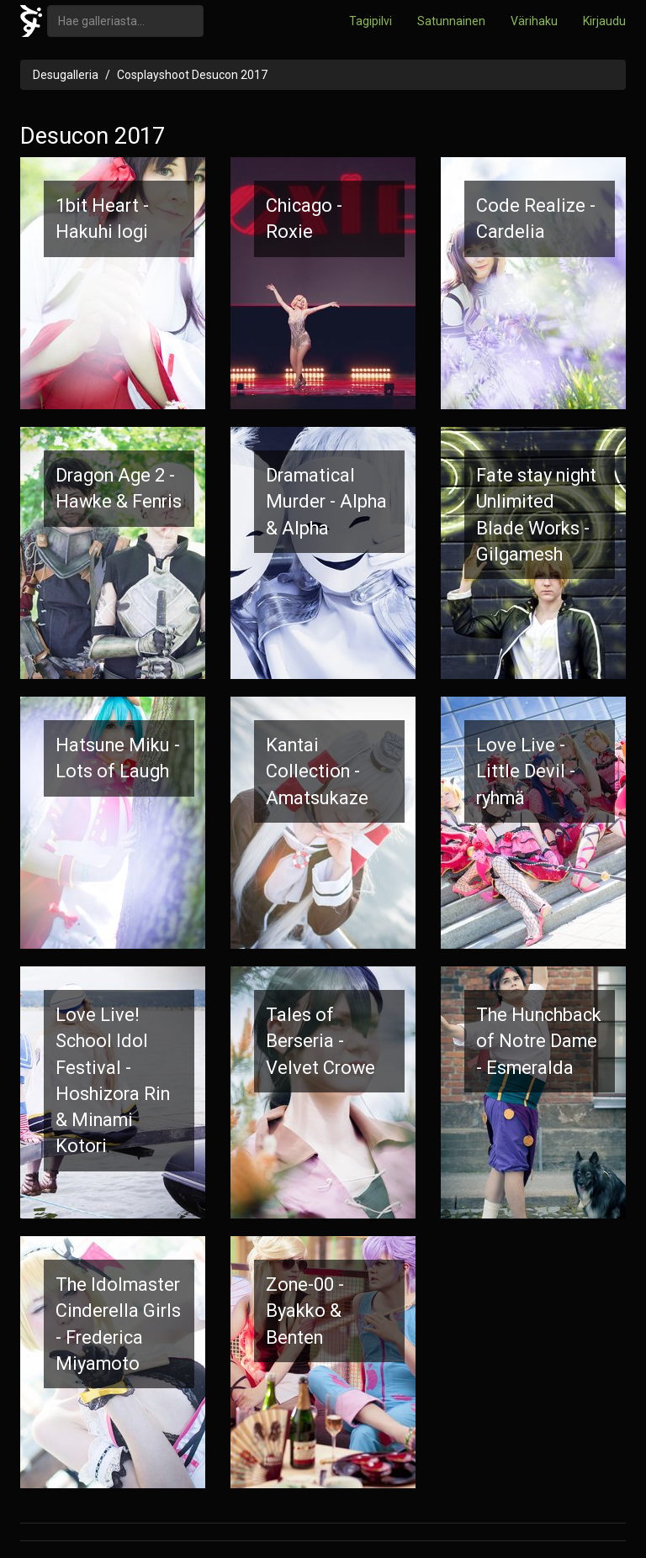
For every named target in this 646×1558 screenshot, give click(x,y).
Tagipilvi (370, 21)
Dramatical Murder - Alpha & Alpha (326, 502)
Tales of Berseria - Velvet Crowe (320, 1041)
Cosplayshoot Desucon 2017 (192, 75)
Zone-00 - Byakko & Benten (305, 1311)
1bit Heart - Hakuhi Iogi (102, 218)
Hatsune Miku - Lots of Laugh (118, 758)
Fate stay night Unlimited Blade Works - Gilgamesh (536, 515)
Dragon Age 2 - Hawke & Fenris (119, 488)
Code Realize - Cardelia (536, 218)
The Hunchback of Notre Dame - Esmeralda (538, 1041)
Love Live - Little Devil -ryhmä (525, 771)
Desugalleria (65, 75)
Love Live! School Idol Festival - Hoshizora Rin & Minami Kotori (113, 1080)
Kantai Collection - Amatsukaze (317, 771)
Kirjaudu (604, 21)
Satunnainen (451, 21)
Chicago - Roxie (304, 218)
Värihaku (534, 21)
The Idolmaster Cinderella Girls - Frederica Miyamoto (118, 1324)
